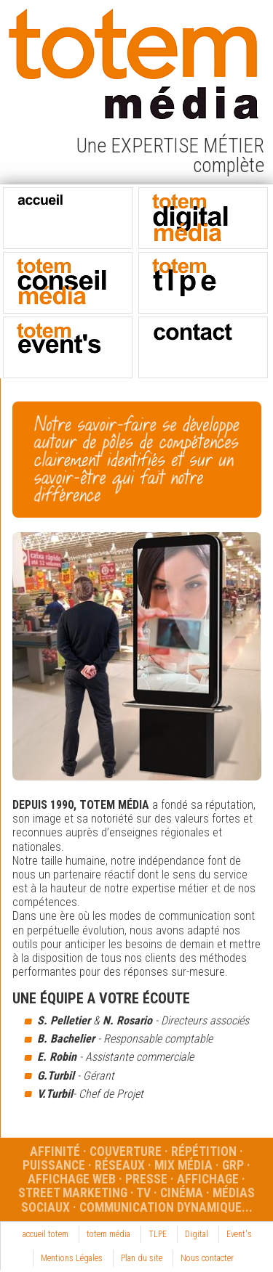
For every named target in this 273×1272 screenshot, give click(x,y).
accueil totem (45, 1234)
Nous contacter (207, 1258)
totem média (108, 1234)
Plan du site (141, 1258)
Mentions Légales (72, 1258)
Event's (239, 1234)
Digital (196, 1234)
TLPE (158, 1234)
